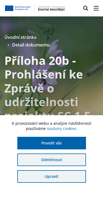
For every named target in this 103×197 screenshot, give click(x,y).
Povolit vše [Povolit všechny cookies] (51, 143)
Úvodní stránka (20, 37)
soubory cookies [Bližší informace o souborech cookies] (61, 128)
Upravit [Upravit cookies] (52, 176)
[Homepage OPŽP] (34, 8)
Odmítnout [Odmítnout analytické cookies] (51, 159)
